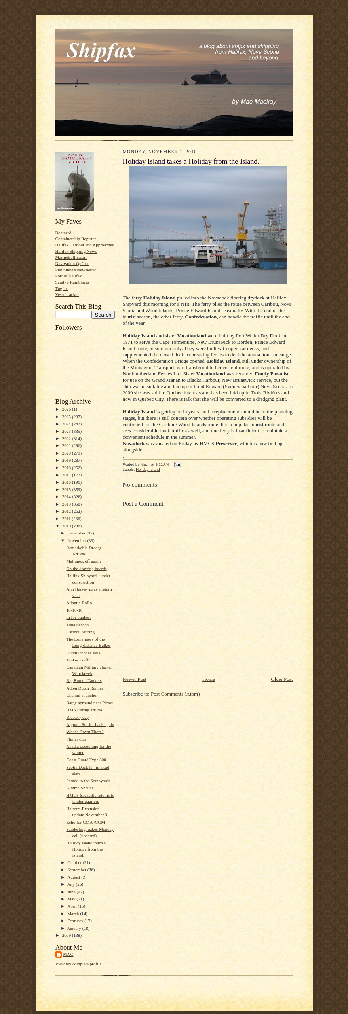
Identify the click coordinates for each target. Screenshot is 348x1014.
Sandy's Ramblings (72, 282)
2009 (67, 935)
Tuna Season (77, 624)
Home (208, 679)
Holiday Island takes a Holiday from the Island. (86, 848)
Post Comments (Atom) (175, 694)
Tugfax (61, 288)
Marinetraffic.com (71, 257)
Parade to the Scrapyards (88, 780)
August (74, 877)
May (71, 898)
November (77, 540)
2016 (67, 482)
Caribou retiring (80, 631)
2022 (67, 438)
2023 (67, 431)
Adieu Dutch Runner (84, 688)
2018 (67, 467)
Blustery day (77, 717)
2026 (67, 409)
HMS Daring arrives (84, 709)
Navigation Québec (72, 263)
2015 (67, 489)
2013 (67, 504)
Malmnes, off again (83, 561)
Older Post (282, 679)
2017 (67, 474)
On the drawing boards (86, 568)
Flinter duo (76, 739)
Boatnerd (63, 232)
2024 (67, 423)
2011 (67, 518)
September (77, 869)
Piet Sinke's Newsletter (75, 269)
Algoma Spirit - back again (90, 724)
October (75, 862)
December (77, 533)
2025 (67, 416)
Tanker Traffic (78, 660)
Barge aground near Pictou (89, 702)
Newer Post (134, 679)
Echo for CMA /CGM (85, 822)
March (73, 913)
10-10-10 (74, 610)
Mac (68, 954)
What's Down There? (84, 731)
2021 (67, 445)
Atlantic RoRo (79, 602)
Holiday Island (148, 469)
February (75, 920)
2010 (67, 525)
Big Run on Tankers (83, 680)
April (72, 906)
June (71, 891)
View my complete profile (78, 963)
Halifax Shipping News (76, 251)
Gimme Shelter (79, 787)
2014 (67, 496)
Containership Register (75, 238)
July (71, 884)
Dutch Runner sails (83, 652)
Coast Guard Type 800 (86, 759)
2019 (67, 460)
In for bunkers (78, 617)
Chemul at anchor (81, 695)
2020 (67, 453)
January (74, 928)
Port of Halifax (68, 275)
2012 (67, 511)
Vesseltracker (67, 294)
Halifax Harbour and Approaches (84, 245)
